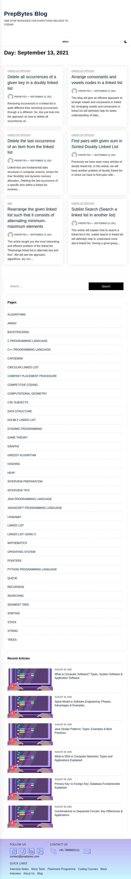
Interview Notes (19, 869)
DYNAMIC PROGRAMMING (25, 428)
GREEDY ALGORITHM (22, 455)
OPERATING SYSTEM (21, 551)
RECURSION (16, 586)
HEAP (11, 472)
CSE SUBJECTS (18, 402)
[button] (125, 42)
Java (10, 203)
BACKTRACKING (18, 332)
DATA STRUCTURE (20, 411)
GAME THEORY (18, 437)
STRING (13, 630)
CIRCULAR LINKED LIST (23, 367)
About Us (29, 873)
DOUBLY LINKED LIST (22, 420)
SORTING (14, 613)
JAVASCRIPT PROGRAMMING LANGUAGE (35, 507)
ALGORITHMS (17, 314)
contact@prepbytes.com (24, 856)
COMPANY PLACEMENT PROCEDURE (32, 376)
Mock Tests (38, 869)
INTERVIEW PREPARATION (25, 481)
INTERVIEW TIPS (19, 490)
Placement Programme (62, 869)
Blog (40, 873)
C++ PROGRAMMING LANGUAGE (29, 349)
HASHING (14, 463)
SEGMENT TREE (18, 604)
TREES (12, 639)
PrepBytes (20, 97)
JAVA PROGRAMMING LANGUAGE (30, 499)
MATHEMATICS (17, 543)
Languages (14, 516)
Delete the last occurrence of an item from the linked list (31, 146)
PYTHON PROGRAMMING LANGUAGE (32, 569)
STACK (12, 622)
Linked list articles (19, 71)
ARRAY (12, 323)
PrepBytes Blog (25, 13)
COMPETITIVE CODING (23, 384)
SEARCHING (16, 595)
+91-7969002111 (69, 850)
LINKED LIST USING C (22, 534)
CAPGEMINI (15, 358)
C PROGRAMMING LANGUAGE (27, 341)
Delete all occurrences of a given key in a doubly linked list (33, 82)
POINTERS (14, 560)
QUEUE (12, 578)
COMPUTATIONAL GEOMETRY (27, 393)
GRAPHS (13, 446)
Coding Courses (88, 869)
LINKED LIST (16, 525)
